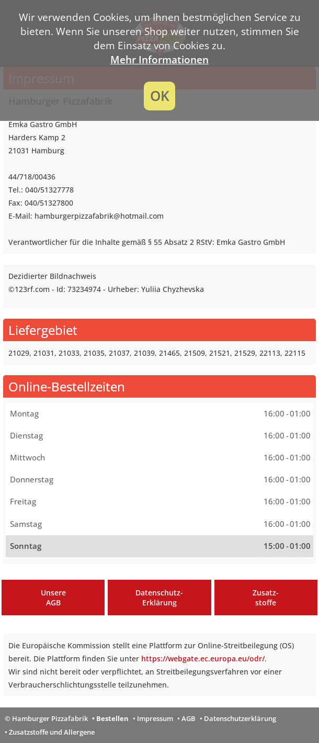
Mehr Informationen (159, 59)
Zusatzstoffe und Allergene (52, 732)
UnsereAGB (53, 597)
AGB (188, 718)
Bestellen (112, 718)
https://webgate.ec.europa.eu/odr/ (203, 658)
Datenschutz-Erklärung (159, 597)
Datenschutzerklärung (240, 718)
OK (159, 96)
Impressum (155, 718)
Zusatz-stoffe (266, 597)
